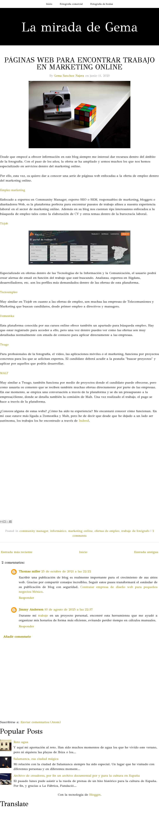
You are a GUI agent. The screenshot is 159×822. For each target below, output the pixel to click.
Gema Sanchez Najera (69, 75)
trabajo (43, 615)
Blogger (94, 795)
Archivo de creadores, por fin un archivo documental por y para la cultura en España (77, 776)
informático (58, 531)
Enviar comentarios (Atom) (41, 722)
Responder (26, 598)
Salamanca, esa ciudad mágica (36, 759)
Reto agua (21, 742)
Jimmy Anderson (31, 609)
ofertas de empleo (106, 531)
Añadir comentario (17, 637)
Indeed (84, 421)
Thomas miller (29, 571)
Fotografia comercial (71, 4)
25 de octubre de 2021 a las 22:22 (66, 571)
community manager (33, 531)
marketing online (80, 531)
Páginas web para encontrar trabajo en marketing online (79, 63)
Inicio (49, 4)
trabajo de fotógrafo (135, 531)
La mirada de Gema (79, 27)
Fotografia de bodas (101, 4)
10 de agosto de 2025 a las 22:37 (68, 609)
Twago (4, 344)
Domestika (7, 316)
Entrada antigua (146, 552)
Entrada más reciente (16, 552)
